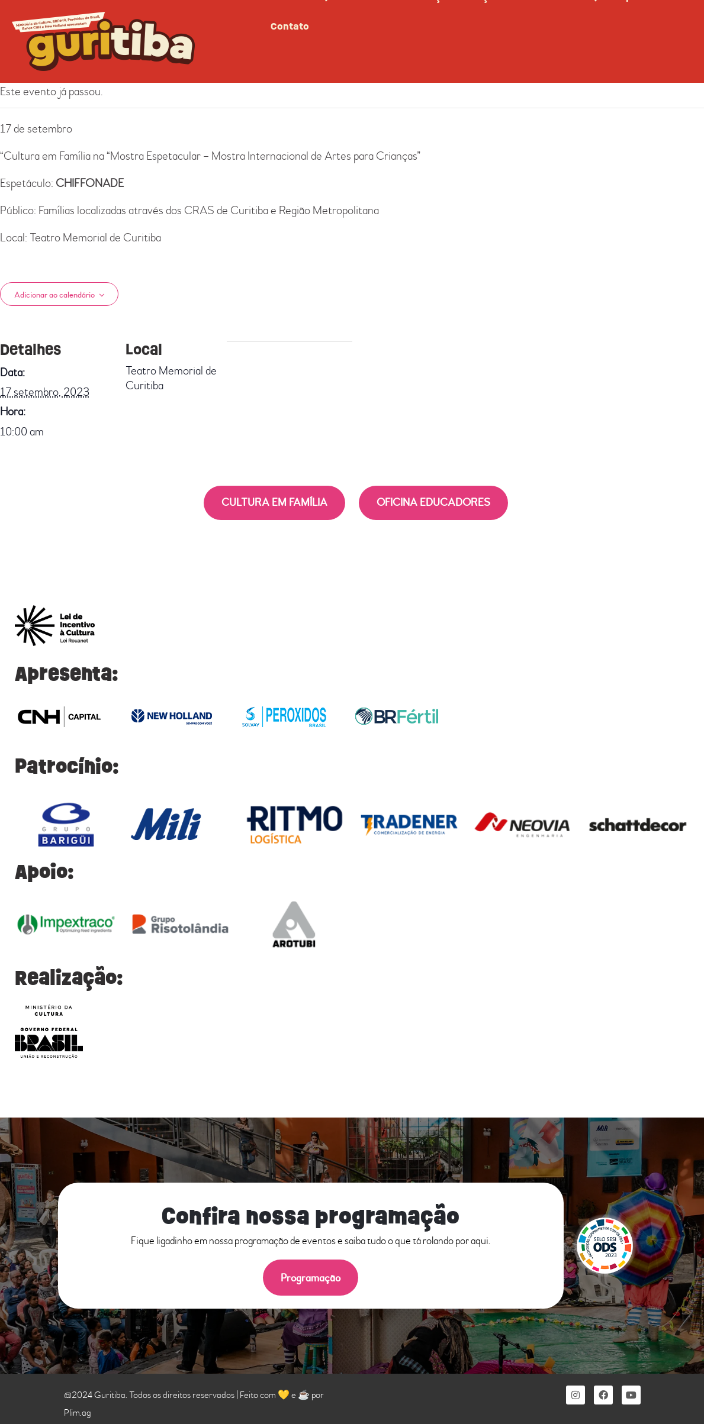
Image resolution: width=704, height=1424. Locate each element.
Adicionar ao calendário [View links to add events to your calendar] (54, 295)
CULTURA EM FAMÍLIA (274, 502)
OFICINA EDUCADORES (433, 502)
